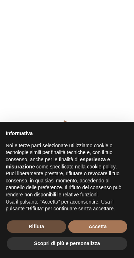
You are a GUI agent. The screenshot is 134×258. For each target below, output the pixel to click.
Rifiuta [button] (36, 226)
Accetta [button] (98, 226)
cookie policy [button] (101, 166)
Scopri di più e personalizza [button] (67, 243)
